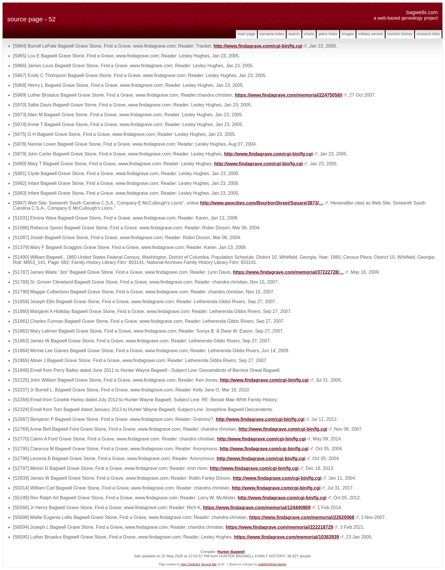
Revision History (399, 34)
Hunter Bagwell (231, 552)
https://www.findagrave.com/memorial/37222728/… (288, 272)
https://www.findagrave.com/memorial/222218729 (279, 527)
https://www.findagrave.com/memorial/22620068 (301, 517)
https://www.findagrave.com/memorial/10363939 (286, 537)
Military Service (370, 34)
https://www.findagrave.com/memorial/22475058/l (288, 95)
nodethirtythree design (272, 564)
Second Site (209, 564)
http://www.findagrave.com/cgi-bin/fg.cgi (257, 46)
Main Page (246, 34)
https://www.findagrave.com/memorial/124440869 (257, 507)
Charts (309, 34)
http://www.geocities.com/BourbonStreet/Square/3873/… (262, 202)
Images (348, 34)
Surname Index (272, 34)
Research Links (428, 34)
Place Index (327, 34)
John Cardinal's (190, 564)
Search (294, 34)
